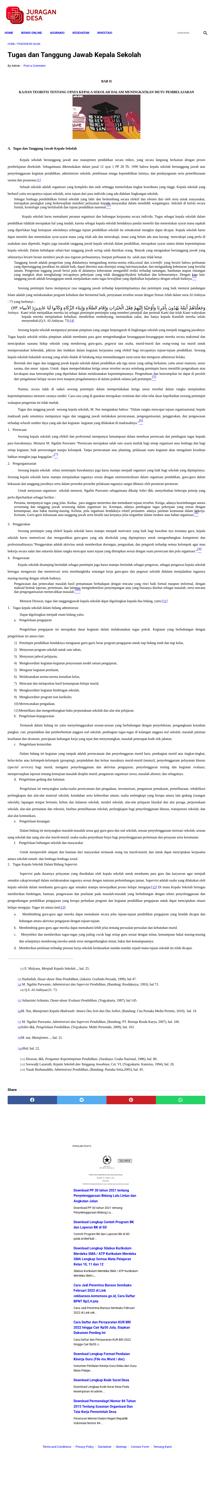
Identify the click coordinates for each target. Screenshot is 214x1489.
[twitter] (181, 10)
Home (12, 25)
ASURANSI (60, 25)
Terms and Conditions (57, 1478)
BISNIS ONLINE (34, 25)
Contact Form (140, 1478)
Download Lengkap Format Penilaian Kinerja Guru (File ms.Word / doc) (179, 284)
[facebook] (171, 10)
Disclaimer (105, 1478)
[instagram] (201, 10)
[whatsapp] (123, 1439)
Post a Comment (35, 72)
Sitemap (121, 1478)
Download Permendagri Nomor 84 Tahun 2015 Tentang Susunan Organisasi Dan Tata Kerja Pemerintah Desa (180, 352)
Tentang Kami (162, 1478)
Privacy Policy (85, 1478)
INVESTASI (107, 25)
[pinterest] (90, 1439)
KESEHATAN (84, 25)
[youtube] (191, 10)
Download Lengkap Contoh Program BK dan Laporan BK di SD (180, 121)
